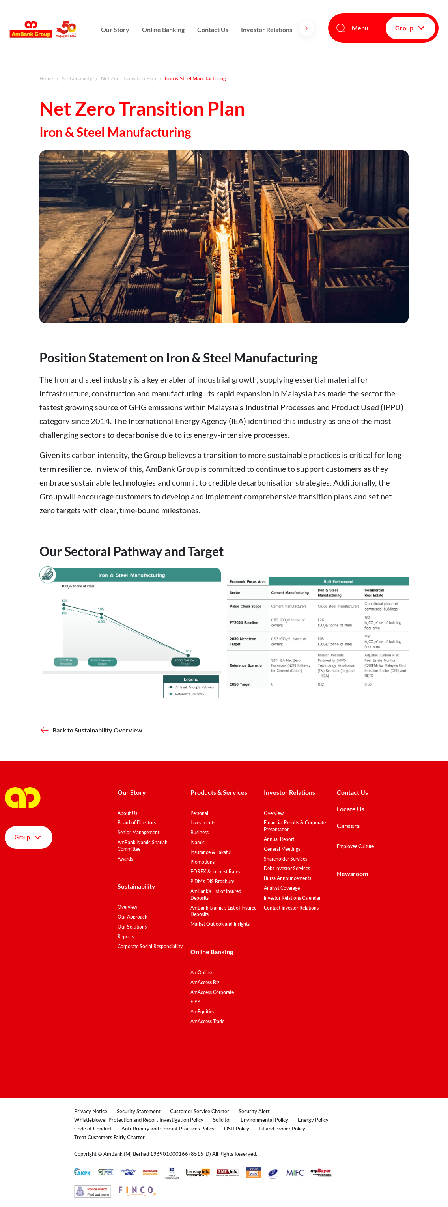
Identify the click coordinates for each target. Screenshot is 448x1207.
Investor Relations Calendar (292, 898)
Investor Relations (266, 29)
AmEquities (202, 1012)
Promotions (202, 862)
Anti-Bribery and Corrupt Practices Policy (168, 1128)
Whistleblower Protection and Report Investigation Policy (138, 1120)
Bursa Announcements (287, 878)
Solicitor (222, 1120)
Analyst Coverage (282, 888)
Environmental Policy (264, 1120)
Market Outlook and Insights (220, 924)
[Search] (340, 28)
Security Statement (139, 1111)
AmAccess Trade (207, 1021)
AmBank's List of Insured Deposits (215, 894)
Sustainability (77, 78)
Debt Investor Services (287, 868)
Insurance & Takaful (210, 852)
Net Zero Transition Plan (128, 78)
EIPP (195, 1002)
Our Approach (132, 917)
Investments (202, 823)
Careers (348, 825)
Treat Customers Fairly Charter (109, 1137)
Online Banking (163, 29)
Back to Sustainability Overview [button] (91, 730)
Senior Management (138, 832)
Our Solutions (132, 927)
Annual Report (279, 839)
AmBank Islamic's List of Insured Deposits (223, 911)
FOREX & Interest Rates (215, 871)
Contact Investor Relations (291, 908)
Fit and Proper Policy (282, 1128)
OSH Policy (236, 1128)
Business (199, 832)
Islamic (197, 842)
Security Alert (254, 1111)
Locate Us (350, 809)
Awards (125, 859)
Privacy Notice (90, 1111)
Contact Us (212, 29)
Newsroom (353, 873)
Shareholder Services (285, 859)
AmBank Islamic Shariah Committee (143, 845)
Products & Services (218, 792)
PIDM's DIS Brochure (212, 881)
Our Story (115, 29)
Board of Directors (137, 823)
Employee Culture (355, 846)
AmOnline (201, 972)
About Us (127, 813)
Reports (126, 937)
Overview (127, 907)
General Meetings (282, 849)
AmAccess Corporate (212, 992)
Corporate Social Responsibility (150, 946)
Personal (199, 813)
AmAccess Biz (204, 982)
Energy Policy (313, 1120)
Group (410, 28)
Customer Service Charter (199, 1111)
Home (46, 78)
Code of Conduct (93, 1128)
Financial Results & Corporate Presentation (295, 826)
